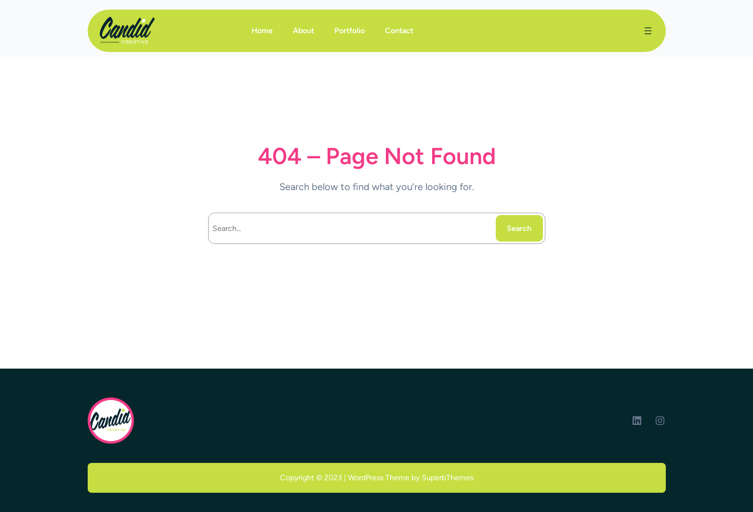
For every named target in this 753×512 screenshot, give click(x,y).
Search (519, 228)
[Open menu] (648, 31)
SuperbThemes (448, 477)
